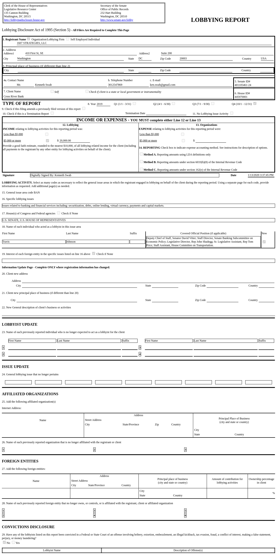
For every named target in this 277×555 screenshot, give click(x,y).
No (7, 543)
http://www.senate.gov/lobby (116, 20)
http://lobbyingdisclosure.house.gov (24, 20)
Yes (16, 543)
